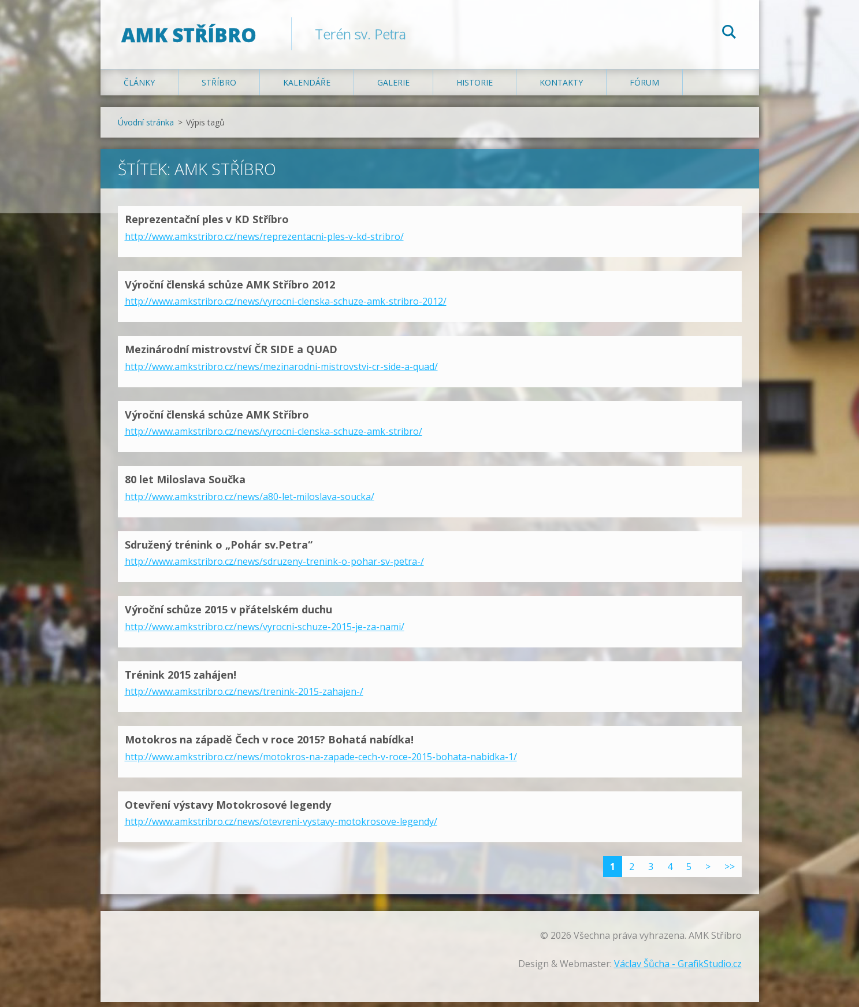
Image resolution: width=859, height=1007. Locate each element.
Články (139, 87)
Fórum (644, 87)
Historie (474, 87)
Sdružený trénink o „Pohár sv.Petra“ (219, 549)
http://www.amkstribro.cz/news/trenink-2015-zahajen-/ (244, 696)
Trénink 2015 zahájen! (180, 679)
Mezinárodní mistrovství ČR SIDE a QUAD (231, 354)
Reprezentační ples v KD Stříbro (207, 224)
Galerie (393, 87)
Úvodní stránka (146, 127)
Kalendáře (306, 87)
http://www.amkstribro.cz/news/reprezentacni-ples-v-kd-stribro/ (264, 241)
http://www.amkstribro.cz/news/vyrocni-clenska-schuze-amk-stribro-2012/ (286, 306)
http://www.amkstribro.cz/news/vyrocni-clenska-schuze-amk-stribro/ (273, 436)
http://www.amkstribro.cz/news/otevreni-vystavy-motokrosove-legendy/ (281, 826)
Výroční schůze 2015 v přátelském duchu (228, 614)
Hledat (729, 33)
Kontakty (561, 87)
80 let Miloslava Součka (185, 484)
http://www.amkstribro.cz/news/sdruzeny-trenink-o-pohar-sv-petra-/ (274, 566)
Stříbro (219, 87)
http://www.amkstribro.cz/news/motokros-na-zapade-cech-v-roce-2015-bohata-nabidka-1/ (321, 761)
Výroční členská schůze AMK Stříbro (217, 419)
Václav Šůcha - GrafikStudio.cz (678, 968)
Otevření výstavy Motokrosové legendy (228, 809)
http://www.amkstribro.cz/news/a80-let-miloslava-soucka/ (249, 501)
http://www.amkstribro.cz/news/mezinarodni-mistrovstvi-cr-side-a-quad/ (281, 371)
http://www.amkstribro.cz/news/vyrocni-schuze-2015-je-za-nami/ (264, 631)
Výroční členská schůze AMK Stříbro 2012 (230, 289)
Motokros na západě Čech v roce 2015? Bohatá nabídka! (269, 744)
